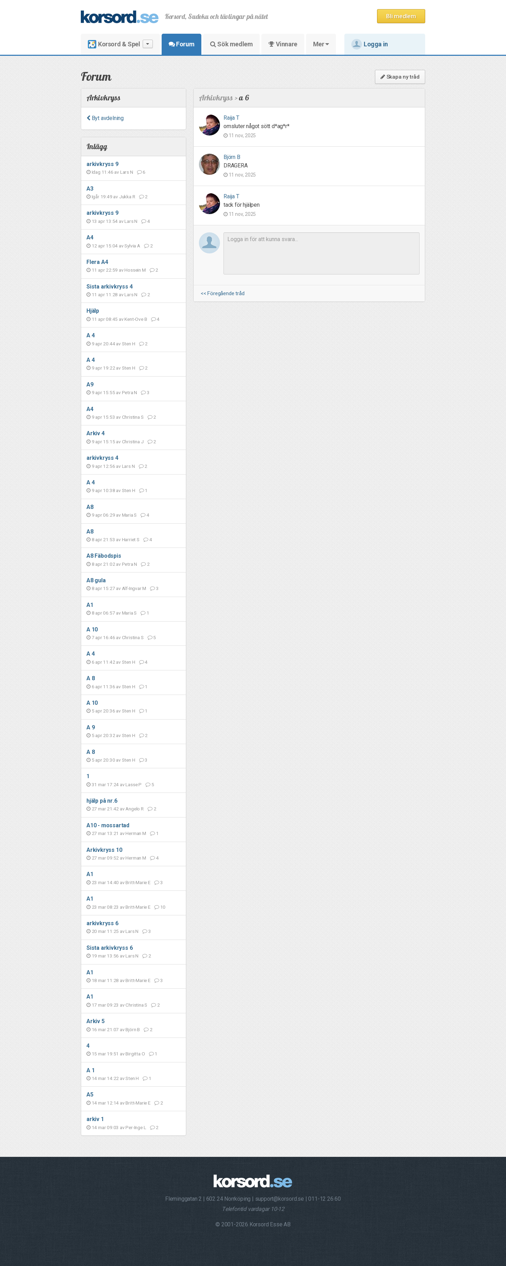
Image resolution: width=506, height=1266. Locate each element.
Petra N (129, 392)
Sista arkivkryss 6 (109, 947)
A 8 (90, 678)
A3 (89, 188)
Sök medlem (231, 44)
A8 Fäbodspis (103, 555)
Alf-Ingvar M (134, 588)
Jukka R (127, 196)
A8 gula (96, 580)
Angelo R (134, 808)
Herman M (135, 833)
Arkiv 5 (95, 1021)
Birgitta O (135, 1053)
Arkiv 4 (95, 433)
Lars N (126, 172)
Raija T (231, 117)
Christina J (133, 441)
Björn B (132, 1029)
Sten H (128, 343)
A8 (89, 507)
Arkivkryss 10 (104, 850)
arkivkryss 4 (102, 458)
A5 (89, 1094)
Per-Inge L (135, 1127)
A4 (89, 237)
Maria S (129, 515)
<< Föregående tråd (222, 293)
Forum (181, 44)
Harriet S (131, 539)
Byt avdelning (105, 118)
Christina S (133, 417)
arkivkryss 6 (102, 923)
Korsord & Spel (120, 44)
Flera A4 (97, 262)
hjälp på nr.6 (101, 800)
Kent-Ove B (135, 319)
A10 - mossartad (107, 825)
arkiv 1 (95, 1119)
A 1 (90, 1070)
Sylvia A (132, 245)
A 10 (92, 629)
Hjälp (92, 310)
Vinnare (282, 44)
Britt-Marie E (137, 882)
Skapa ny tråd (400, 77)
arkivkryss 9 (102, 164)
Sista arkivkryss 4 (109, 286)
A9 (89, 384)
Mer (321, 44)
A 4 (90, 335)
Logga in (369, 44)
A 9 (90, 727)
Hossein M (134, 270)
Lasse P (133, 784)
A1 (89, 605)
